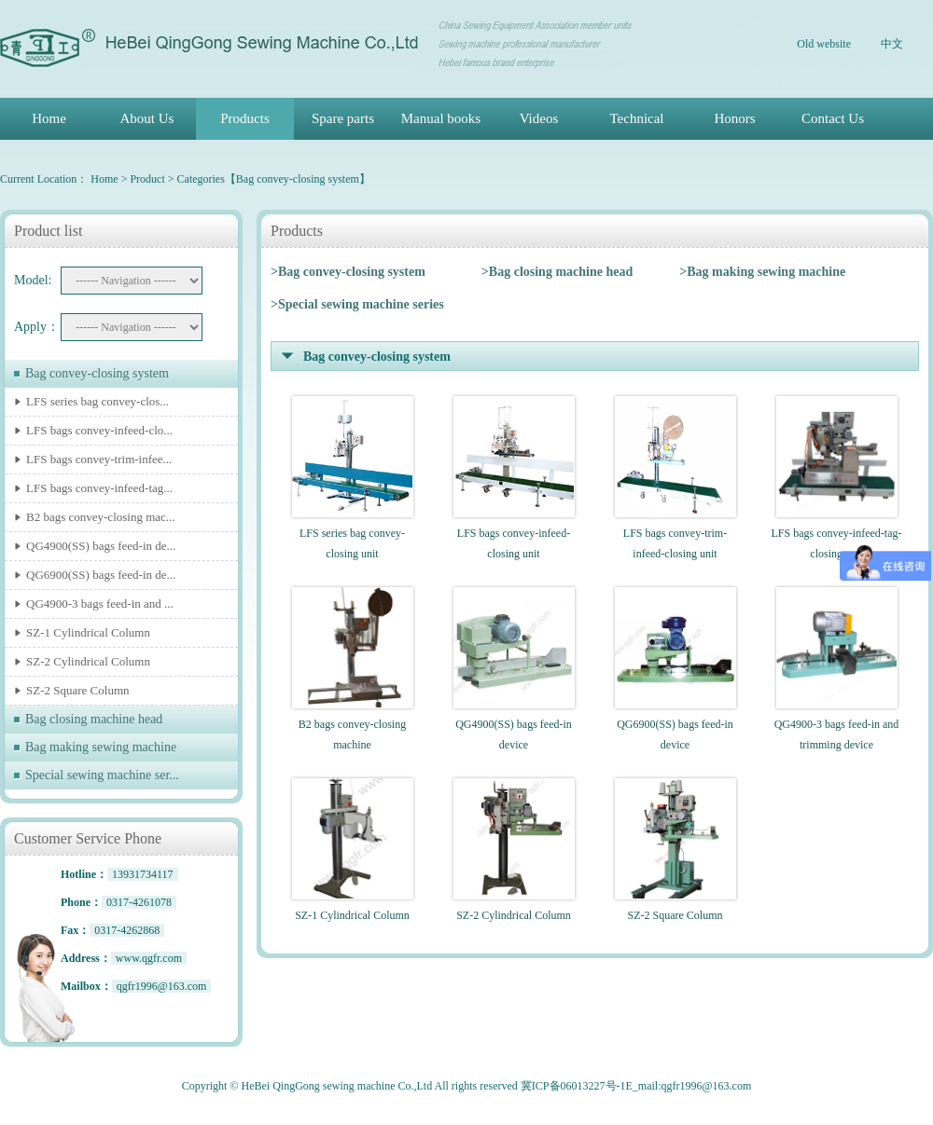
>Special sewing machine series (357, 304)
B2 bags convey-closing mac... (100, 517)
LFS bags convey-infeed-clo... (99, 430)
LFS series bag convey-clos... (97, 401)
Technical (636, 118)
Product (147, 178)
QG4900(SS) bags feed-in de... (100, 546)
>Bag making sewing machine (762, 272)
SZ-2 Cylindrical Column (88, 661)
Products (245, 118)
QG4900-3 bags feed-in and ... (100, 604)
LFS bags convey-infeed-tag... (99, 488)
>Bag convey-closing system (348, 272)
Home (49, 118)
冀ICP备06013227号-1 (573, 1085)
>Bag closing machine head (557, 272)
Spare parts (343, 118)
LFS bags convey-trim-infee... (99, 459)
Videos (539, 118)
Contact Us (832, 118)
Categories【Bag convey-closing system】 (273, 178)
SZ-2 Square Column (78, 690)
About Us (147, 118)
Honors (734, 118)
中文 (892, 43)
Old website (824, 43)
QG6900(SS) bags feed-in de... (100, 575)
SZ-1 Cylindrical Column (88, 632)
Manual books (440, 118)
